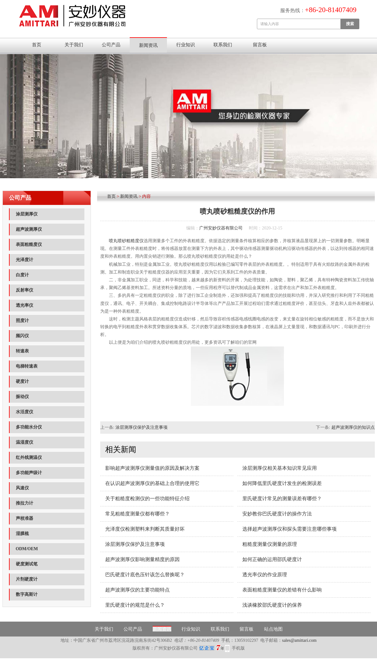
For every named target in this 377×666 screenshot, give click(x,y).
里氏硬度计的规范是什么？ (135, 605)
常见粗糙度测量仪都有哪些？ (137, 513)
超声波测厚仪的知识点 (353, 427)
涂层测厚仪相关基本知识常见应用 (279, 468)
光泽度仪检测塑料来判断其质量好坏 (145, 529)
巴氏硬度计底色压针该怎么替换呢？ (145, 574)
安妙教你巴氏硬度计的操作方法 (277, 513)
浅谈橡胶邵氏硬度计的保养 (272, 605)
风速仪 (22, 488)
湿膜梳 (22, 533)
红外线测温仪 (29, 457)
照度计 (22, 320)
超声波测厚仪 (29, 229)
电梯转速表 (27, 366)
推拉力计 (24, 503)
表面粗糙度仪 (29, 244)
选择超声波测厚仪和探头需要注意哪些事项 (289, 529)
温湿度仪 (24, 442)
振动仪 (22, 396)
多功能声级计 (29, 472)
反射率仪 (24, 290)
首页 (36, 44)
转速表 (22, 351)
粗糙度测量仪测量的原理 (269, 544)
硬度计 (22, 381)
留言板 (260, 44)
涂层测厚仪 (27, 214)
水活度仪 (24, 412)
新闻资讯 (148, 45)
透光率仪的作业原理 (264, 574)
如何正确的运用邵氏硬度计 (272, 559)
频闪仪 (22, 335)
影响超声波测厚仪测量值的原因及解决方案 (152, 468)
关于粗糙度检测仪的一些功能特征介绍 (147, 498)
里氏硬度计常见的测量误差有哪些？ (282, 498)
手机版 (238, 648)
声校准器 (24, 518)
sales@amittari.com (299, 640)
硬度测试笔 (27, 564)
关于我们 (74, 44)
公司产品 (111, 44)
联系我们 (222, 44)
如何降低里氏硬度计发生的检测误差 (282, 483)
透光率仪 (24, 305)
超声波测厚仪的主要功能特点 (137, 589)
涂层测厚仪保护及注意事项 (141, 427)
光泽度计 (24, 259)
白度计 (22, 275)
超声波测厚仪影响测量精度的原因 (142, 559)
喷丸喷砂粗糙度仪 (126, 240)
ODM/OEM (27, 548)
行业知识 (185, 44)
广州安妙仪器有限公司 (221, 228)
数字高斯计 (27, 594)
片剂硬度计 (27, 579)
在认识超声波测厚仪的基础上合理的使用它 (152, 483)
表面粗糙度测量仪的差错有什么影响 (282, 589)
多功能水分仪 (29, 427)
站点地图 (273, 629)
